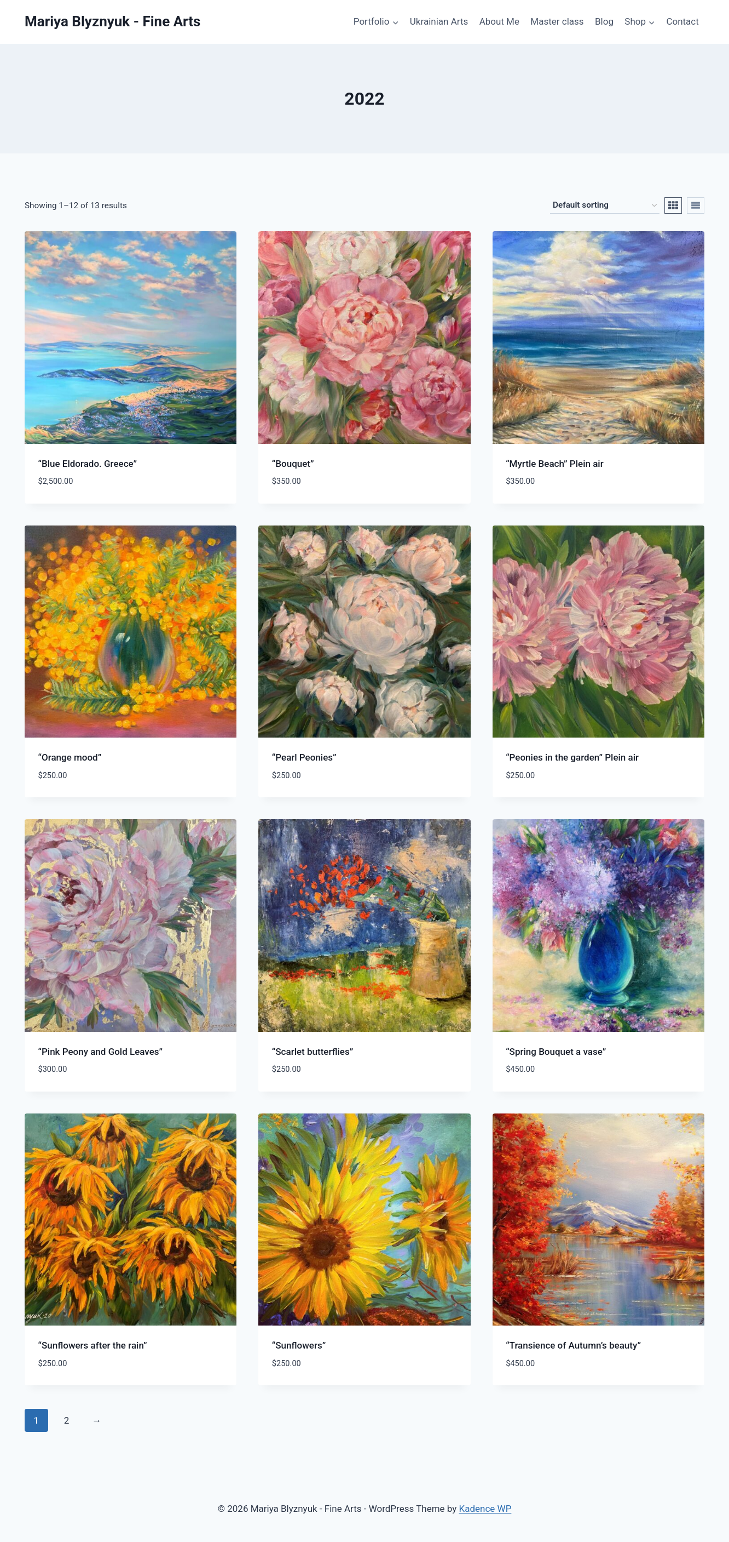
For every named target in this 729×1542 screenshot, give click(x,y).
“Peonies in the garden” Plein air (572, 757)
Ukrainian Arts (439, 21)
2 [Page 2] (67, 1420)
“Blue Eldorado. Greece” (87, 463)
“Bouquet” (293, 463)
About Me (499, 21)
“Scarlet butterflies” (312, 1051)
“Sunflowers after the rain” (92, 1345)
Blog (604, 21)
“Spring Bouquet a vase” (556, 1051)
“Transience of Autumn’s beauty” (573, 1345)
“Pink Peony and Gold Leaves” (100, 1051)
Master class (556, 21)
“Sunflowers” (299, 1345)
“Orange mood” (70, 757)
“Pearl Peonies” (304, 757)
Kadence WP (485, 1508)
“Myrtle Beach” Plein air (555, 463)
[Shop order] (604, 205)
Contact (682, 21)
